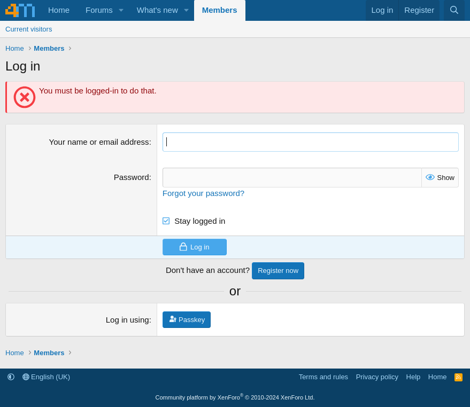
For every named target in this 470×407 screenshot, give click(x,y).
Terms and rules (323, 377)
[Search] (454, 10)
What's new (157, 9)
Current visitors (28, 29)
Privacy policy (377, 377)
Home (59, 9)
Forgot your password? (203, 193)
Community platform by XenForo (235, 397)
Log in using (127, 319)
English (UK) (46, 377)
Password (131, 177)
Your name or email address (99, 141)
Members (219, 9)
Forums (99, 9)
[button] (121, 10)
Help (413, 377)
